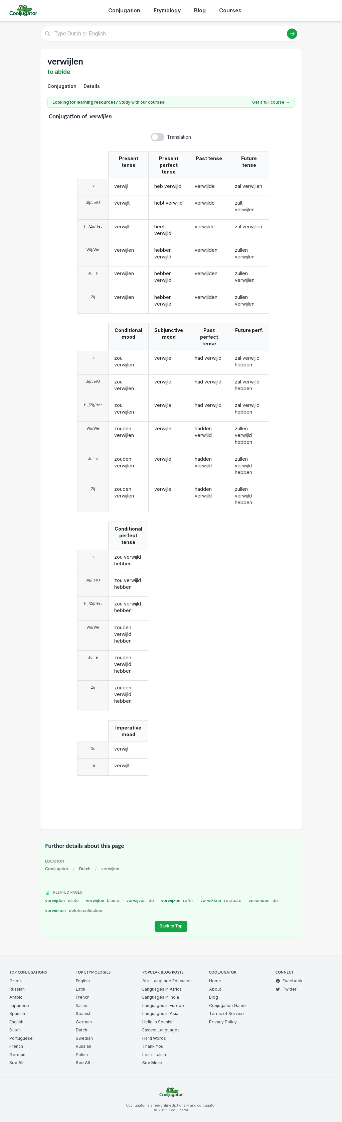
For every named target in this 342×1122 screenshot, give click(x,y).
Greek (15, 980)
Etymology (167, 10)
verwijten (103, 900)
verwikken (220, 900)
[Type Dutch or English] (171, 34)
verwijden (62, 900)
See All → (18, 1062)
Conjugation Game (227, 1005)
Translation (179, 137)
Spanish (17, 1013)
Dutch (85, 868)
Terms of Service (226, 1013)
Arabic (15, 997)
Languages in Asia (160, 1013)
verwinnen (73, 910)
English (16, 1021)
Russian (17, 989)
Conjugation (124, 10)
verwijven (140, 900)
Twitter (286, 989)
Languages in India (160, 997)
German (17, 1054)
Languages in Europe (163, 1005)
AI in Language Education (167, 980)
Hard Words (154, 1038)
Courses (230, 10)
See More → (154, 1062)
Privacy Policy (223, 1021)
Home (215, 980)
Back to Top (170, 926)
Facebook (289, 980)
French (16, 1046)
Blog (200, 10)
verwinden (263, 900)
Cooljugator (56, 868)
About (215, 989)
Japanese (19, 1005)
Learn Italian (154, 1054)
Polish (82, 1054)
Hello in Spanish (158, 1021)
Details (91, 86)
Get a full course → (271, 102)
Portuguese (21, 1038)
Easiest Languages (161, 1029)
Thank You (152, 1046)
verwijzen (177, 900)
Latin (80, 989)
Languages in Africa (162, 989)
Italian (81, 1005)
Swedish (84, 1038)
